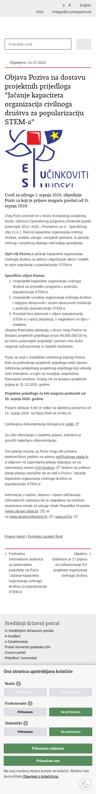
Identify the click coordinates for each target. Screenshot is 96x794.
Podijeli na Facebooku (18, 606)
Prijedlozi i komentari (21, 658)
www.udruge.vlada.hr (22, 511)
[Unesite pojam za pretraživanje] (26, 44)
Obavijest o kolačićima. (40, 776)
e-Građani (12, 636)
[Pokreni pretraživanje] (66, 44)
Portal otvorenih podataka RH (27, 647)
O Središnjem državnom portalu (29, 631)
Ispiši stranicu (7, 606)
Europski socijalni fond (45, 536)
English (85, 5)
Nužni (10, 683)
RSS (40, 12)
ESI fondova (45, 468)
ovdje (70, 424)
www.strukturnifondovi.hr (29, 517)
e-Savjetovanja (16, 642)
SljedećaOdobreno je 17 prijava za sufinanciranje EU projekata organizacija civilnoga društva (69, 564)
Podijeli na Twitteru (28, 606)
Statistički (13, 723)
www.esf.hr (63, 517)
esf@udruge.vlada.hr (72, 457)
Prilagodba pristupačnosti (71, 12)
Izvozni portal (15, 652)
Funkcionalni (15, 703)
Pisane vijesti (15, 536)
